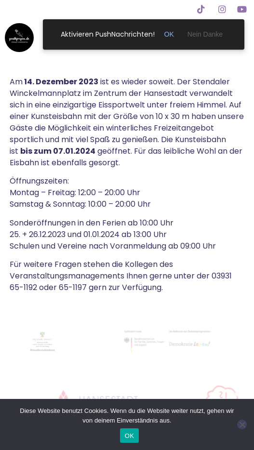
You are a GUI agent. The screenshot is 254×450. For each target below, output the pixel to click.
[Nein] (242, 424)
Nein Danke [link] (205, 34)
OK (129, 435)
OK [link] (169, 34)
